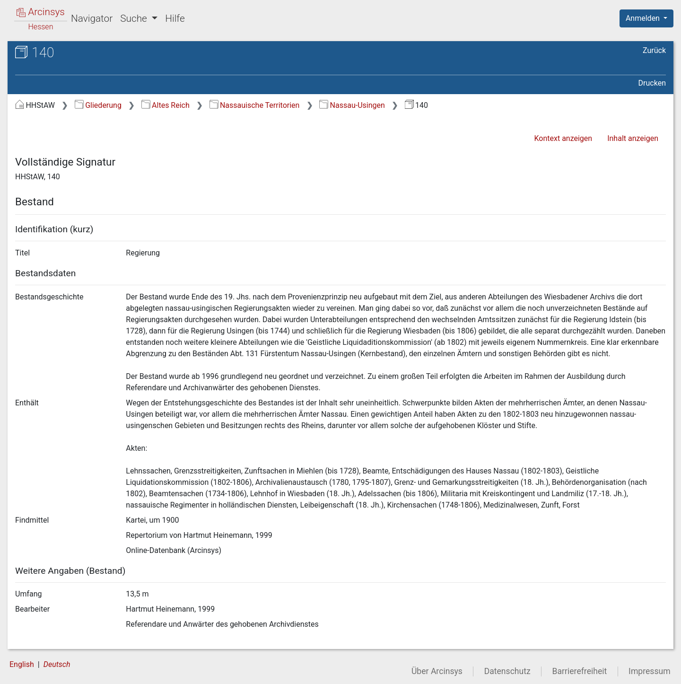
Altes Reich (165, 105)
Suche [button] (134, 18)
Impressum (650, 671)
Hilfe (174, 18)
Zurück (654, 50)
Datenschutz (507, 671)
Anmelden (644, 18)
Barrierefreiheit (579, 671)
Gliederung (98, 105)
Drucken (652, 83)
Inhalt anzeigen (632, 138)
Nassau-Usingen (352, 105)
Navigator (92, 18)
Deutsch (57, 664)
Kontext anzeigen (563, 138)
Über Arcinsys (437, 671)
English (21, 664)
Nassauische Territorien (255, 105)
